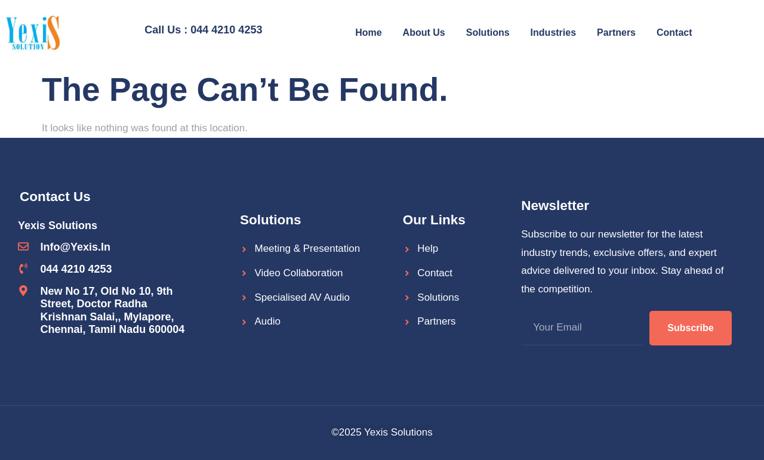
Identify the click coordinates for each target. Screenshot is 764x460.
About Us (424, 32)
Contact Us (55, 196)
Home (368, 32)
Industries (553, 32)
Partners (616, 32)
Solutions (488, 32)
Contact (674, 32)
